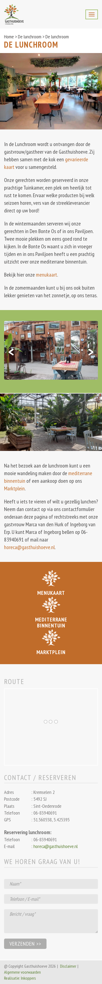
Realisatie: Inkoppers (20, 978)
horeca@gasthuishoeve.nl (29, 547)
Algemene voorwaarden (22, 972)
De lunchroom (29, 36)
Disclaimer (68, 966)
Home (9, 36)
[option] (51, 350)
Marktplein (14, 488)
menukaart (46, 274)
